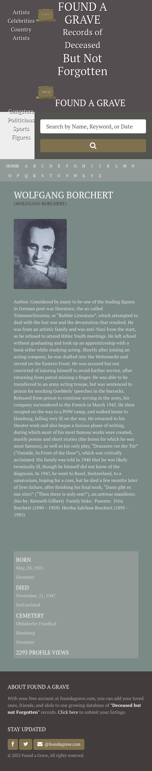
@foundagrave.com (61, 744)
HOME (9, 166)
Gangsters (21, 111)
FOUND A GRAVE (90, 103)
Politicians (21, 120)
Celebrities (21, 21)
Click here (68, 712)
